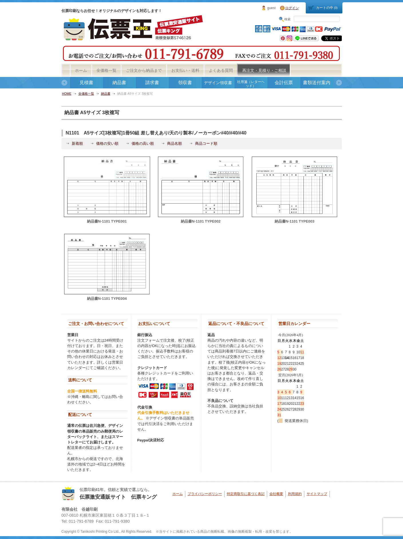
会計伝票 (284, 82)
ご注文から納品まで (144, 70)
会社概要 (276, 494)
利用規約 (295, 494)
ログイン (292, 8)
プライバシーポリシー (205, 494)
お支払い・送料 (185, 70)
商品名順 (174, 143)
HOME (67, 93)
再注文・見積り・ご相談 (264, 70)
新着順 (77, 143)
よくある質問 (221, 70)
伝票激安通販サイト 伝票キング (118, 497)
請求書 (152, 82)
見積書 (86, 82)
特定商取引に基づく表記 (246, 494)
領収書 (185, 82)
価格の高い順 (143, 143)
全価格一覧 (106, 70)
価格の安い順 (107, 143)
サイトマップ (317, 494)
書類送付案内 (316, 82)
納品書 (119, 82)
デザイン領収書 (218, 82)
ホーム (81, 70)
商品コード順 (206, 143)
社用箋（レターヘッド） (251, 84)
